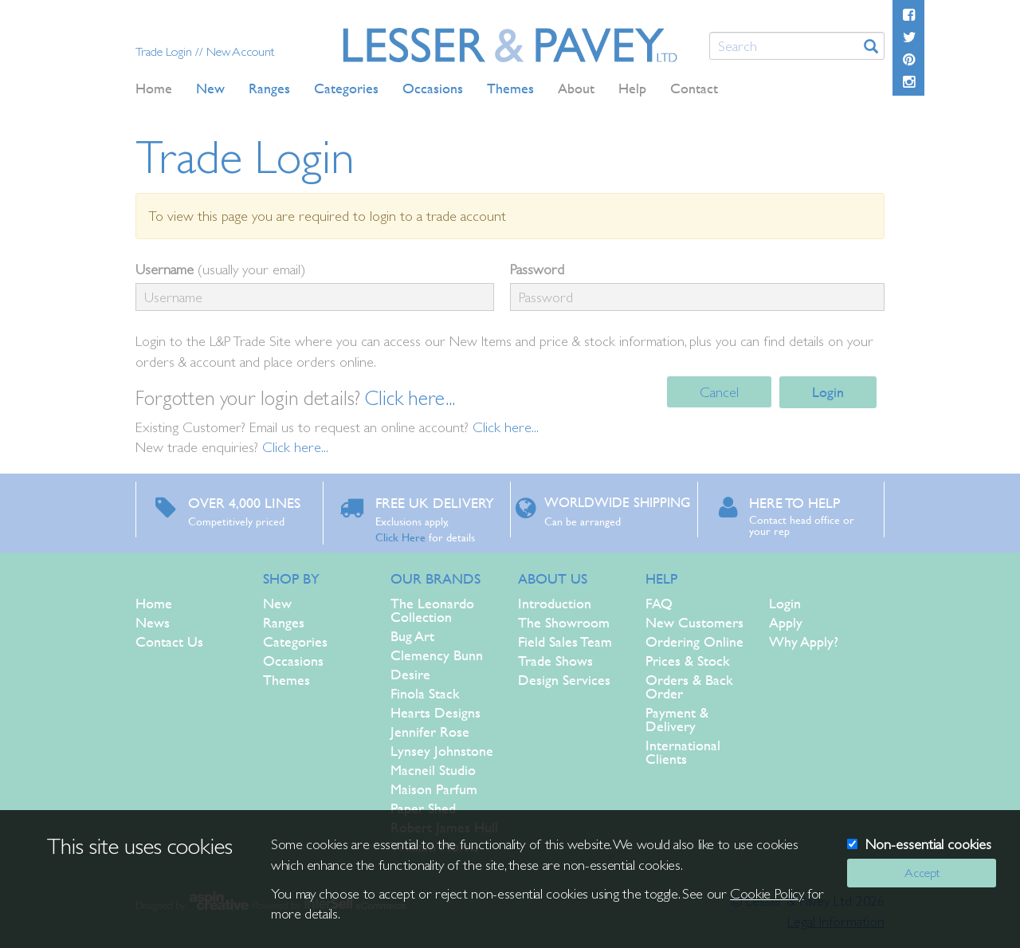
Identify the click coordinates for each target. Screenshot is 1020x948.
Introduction (554, 603)
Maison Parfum (433, 789)
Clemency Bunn (436, 655)
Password (537, 269)
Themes (286, 679)
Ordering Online (694, 641)
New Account (240, 51)
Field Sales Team (565, 641)
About (576, 88)
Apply (785, 622)
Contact (694, 88)
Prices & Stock (687, 660)
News (152, 622)
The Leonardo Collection (432, 609)
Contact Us (169, 641)
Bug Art (412, 636)
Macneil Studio (433, 770)
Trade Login (165, 51)
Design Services (564, 679)
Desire (410, 674)
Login (828, 392)
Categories (295, 641)
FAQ (659, 603)
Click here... (410, 398)
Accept (922, 872)
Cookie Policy (766, 893)
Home (153, 88)
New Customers (694, 622)
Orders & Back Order (689, 686)
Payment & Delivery (676, 719)
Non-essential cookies (928, 844)
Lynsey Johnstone (441, 750)
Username (164, 269)
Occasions (293, 660)
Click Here (400, 536)
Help (632, 88)
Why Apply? (803, 641)
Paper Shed (423, 808)
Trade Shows (555, 660)
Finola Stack (425, 693)
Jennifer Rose (429, 731)
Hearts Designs (435, 712)
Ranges (283, 622)
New (277, 603)
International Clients (682, 751)
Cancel (719, 392)
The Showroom (564, 622)
